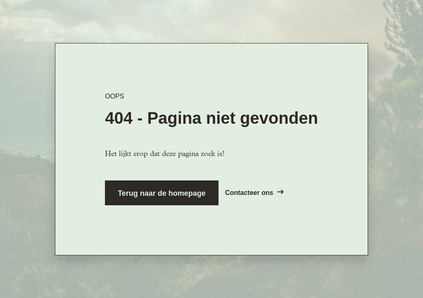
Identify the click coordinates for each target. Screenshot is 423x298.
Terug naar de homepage (162, 193)
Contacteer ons (254, 192)
